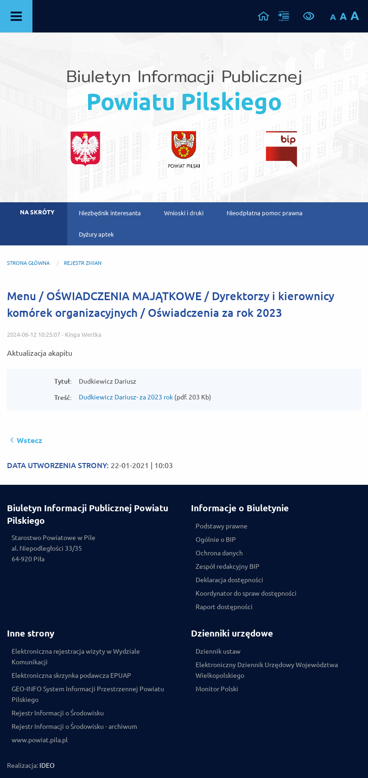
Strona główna (28, 263)
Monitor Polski (217, 689)
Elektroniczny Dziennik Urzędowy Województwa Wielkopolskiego (267, 670)
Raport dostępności (224, 607)
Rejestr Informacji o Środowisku (58, 713)
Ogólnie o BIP (216, 539)
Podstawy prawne (221, 526)
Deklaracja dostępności (229, 580)
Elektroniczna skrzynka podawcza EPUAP (71, 675)
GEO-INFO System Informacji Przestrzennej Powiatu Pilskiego (88, 694)
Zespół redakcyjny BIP (228, 566)
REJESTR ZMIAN (83, 263)
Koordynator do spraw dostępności (246, 593)
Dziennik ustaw (218, 651)
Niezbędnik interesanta (110, 213)
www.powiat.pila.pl (40, 740)
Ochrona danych (219, 553)
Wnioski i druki (183, 213)
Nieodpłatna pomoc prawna (265, 213)
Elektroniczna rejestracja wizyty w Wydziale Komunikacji (76, 657)
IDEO (47, 765)
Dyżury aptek (96, 234)
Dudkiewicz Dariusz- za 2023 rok (126, 397)
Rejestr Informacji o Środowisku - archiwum (74, 726)
